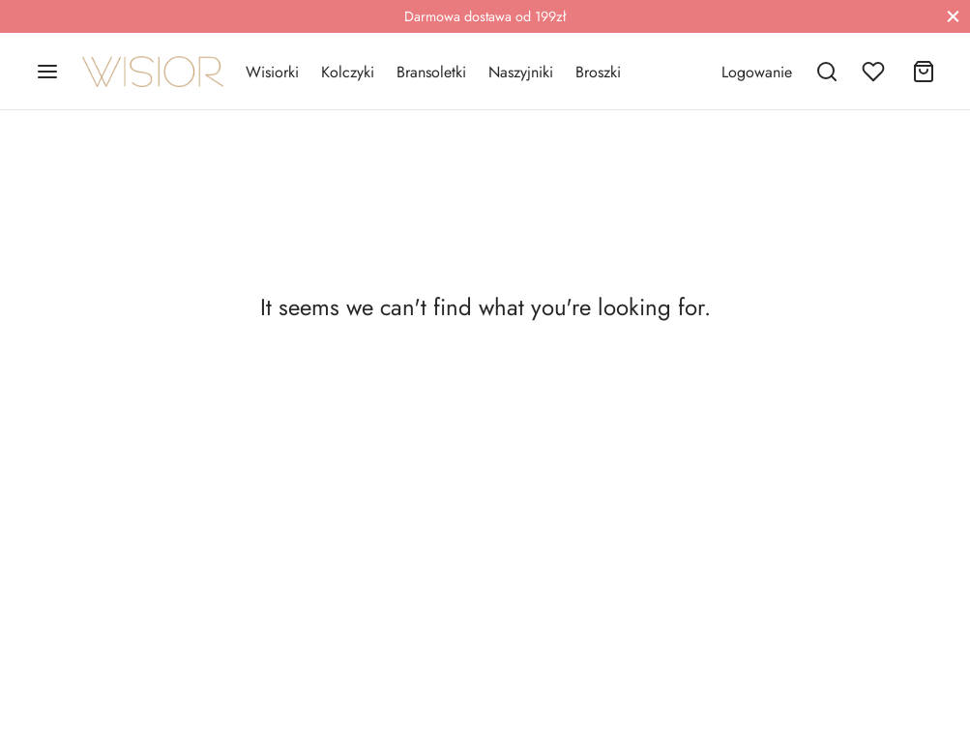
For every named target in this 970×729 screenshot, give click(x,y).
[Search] (826, 71)
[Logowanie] (756, 72)
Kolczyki (347, 72)
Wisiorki (272, 72)
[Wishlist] (875, 71)
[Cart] (923, 71)
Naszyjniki (520, 72)
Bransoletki (431, 72)
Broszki (598, 72)
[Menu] (47, 71)
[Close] (953, 16)
